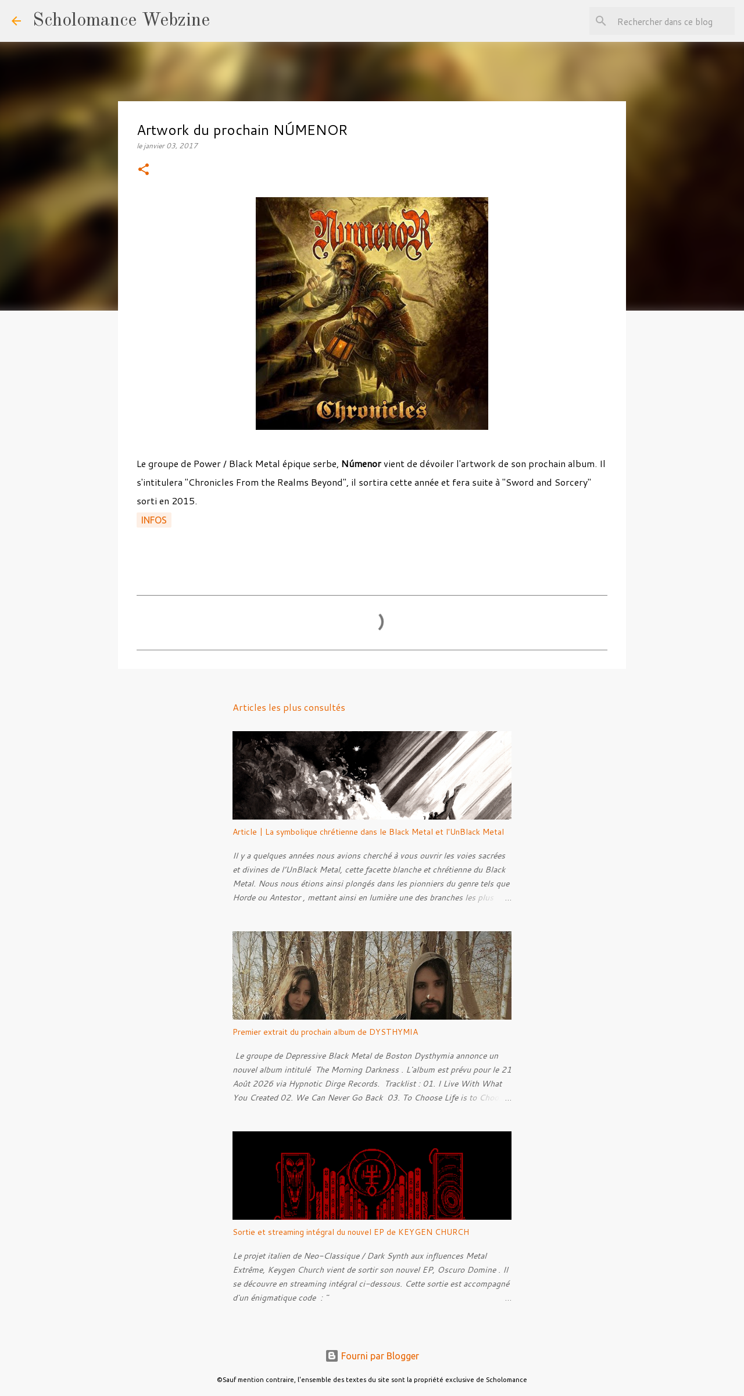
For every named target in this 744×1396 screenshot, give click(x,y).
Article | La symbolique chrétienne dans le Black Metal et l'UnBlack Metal (368, 832)
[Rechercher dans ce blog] (674, 21)
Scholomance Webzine (121, 21)
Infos (154, 520)
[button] (144, 170)
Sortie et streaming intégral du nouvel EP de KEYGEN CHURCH (351, 1232)
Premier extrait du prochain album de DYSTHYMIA (325, 1032)
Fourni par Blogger (372, 1356)
